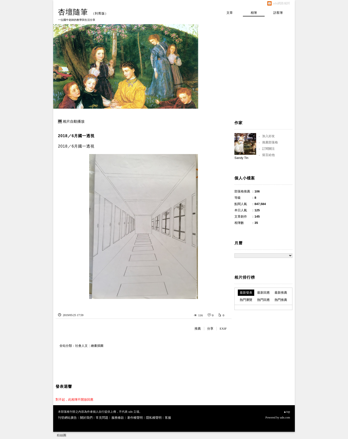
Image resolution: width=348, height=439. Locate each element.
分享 (210, 328)
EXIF (223, 328)
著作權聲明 (135, 417)
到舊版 (100, 13)
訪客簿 (278, 12)
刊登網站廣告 (67, 417)
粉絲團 (61, 435)
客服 (168, 417)
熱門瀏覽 (246, 300)
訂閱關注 (268, 148)
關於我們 (86, 417)
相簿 (254, 12)
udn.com (285, 417)
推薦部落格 (270, 142)
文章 (229, 12)
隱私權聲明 (154, 417)
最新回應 (263, 292)
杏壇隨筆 (73, 12)
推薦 (198, 328)
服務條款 (117, 417)
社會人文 (81, 345)
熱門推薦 (281, 300)
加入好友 (268, 136)
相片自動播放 (74, 121)
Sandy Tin (241, 158)
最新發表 (246, 292)
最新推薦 (281, 292)
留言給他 (268, 155)
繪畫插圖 (97, 345)
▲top (286, 411)
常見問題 (102, 417)
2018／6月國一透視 (76, 136)
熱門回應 (263, 300)
